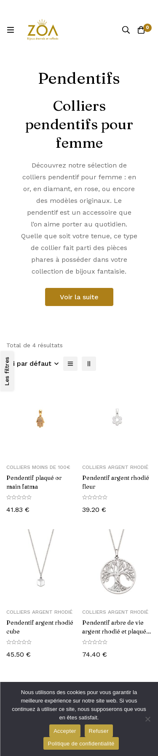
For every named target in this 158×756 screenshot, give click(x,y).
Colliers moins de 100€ (38, 467)
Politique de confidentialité (81, 743)
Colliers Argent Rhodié (115, 467)
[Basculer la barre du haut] (149, 8)
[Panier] (141, 30)
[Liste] (70, 364)
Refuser (99, 731)
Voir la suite (79, 297)
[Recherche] (126, 30)
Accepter (65, 731)
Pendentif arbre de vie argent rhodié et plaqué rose (114, 631)
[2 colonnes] (89, 364)
